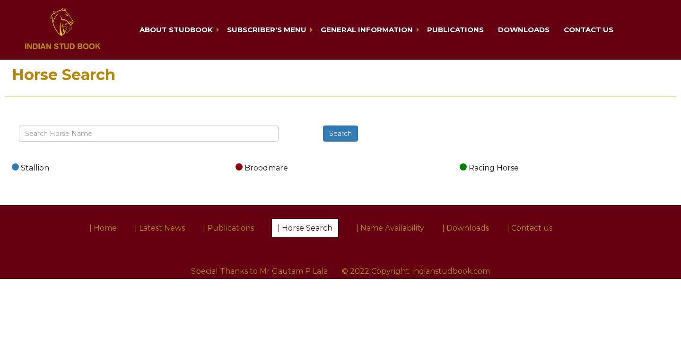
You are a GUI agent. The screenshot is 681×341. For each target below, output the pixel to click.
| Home (103, 228)
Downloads (524, 29)
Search (340, 133)
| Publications (228, 228)
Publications (455, 29)
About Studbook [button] (176, 29)
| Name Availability (390, 228)
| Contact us (529, 228)
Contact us (588, 29)
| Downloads (465, 228)
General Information (367, 29)
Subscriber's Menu (266, 29)
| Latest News (160, 228)
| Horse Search (305, 228)
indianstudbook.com (451, 271)
